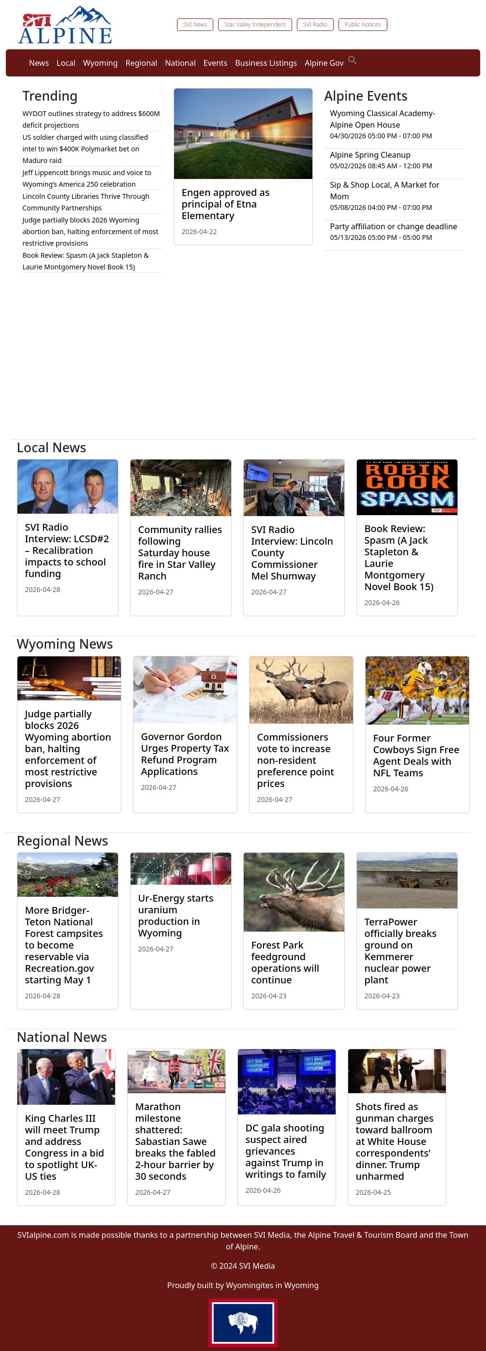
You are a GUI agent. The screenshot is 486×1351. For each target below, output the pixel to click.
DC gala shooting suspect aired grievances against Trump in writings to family (286, 1151)
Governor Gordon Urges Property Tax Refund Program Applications (185, 754)
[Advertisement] (243, 360)
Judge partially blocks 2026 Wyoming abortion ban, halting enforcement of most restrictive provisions (91, 231)
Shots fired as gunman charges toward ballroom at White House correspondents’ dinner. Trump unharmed (395, 1141)
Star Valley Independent (255, 24)
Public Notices (363, 24)
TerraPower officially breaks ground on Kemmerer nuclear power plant (401, 950)
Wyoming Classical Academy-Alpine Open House (382, 119)
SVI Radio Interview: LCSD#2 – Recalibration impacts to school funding (67, 550)
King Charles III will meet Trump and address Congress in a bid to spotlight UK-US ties (64, 1147)
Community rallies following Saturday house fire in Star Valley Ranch (180, 552)
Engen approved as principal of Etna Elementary (226, 204)
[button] (352, 59)
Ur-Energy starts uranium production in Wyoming (176, 915)
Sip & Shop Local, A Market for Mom (385, 190)
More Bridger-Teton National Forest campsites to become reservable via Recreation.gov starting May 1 (64, 945)
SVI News (195, 24)
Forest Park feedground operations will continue (285, 962)
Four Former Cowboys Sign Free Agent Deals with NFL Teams (416, 755)
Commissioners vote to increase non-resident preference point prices (295, 760)
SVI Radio (315, 24)
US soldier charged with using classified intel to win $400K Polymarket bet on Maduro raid (85, 149)
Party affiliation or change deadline (393, 226)
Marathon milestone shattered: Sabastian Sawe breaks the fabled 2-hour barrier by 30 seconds (175, 1141)
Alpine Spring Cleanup (370, 154)
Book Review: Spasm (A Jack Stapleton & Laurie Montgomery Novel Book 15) (399, 557)
